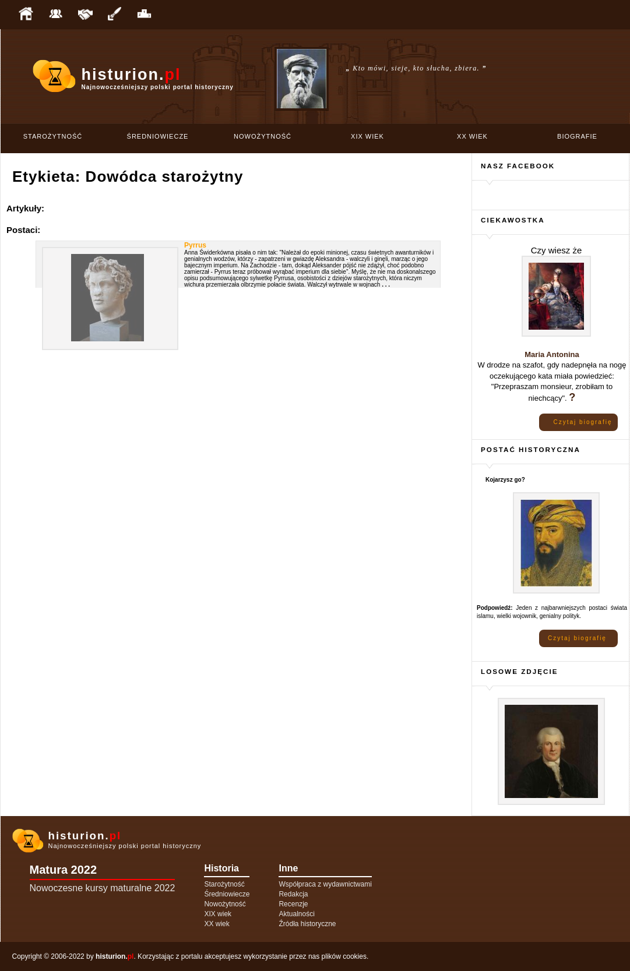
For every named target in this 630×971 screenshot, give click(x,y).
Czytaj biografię (583, 422)
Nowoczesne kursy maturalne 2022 (102, 888)
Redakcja (293, 894)
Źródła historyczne (307, 924)
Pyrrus (195, 245)
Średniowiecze (158, 136)
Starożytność (53, 136)
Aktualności (296, 914)
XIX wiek (367, 136)
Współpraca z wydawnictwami (325, 884)
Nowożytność (262, 136)
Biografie (577, 136)
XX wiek (472, 136)
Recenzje (293, 904)
